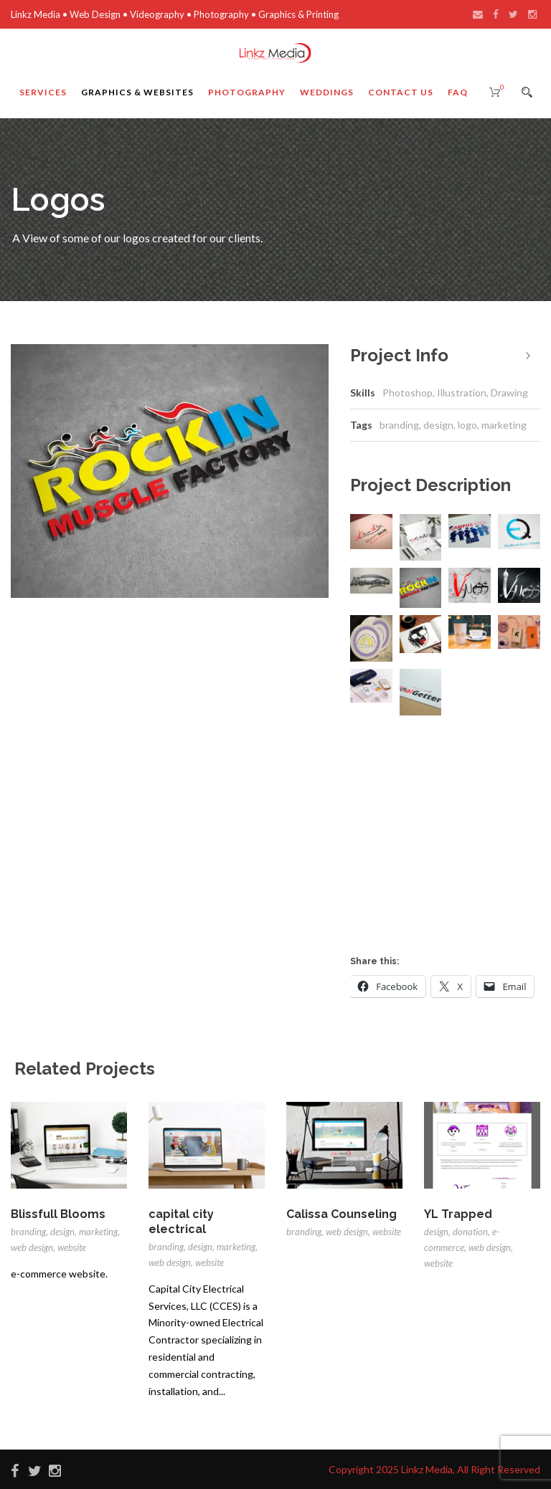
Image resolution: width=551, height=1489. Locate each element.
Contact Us (400, 92)
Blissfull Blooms (58, 1214)
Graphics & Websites (137, 92)
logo (467, 425)
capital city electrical (181, 1221)
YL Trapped (458, 1214)
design (438, 425)
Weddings (327, 92)
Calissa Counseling (341, 1214)
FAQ (458, 92)
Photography (247, 92)
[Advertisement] (450, 843)
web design (32, 1247)
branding (399, 425)
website (71, 1247)
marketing (504, 425)
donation (470, 1231)
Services (43, 92)
